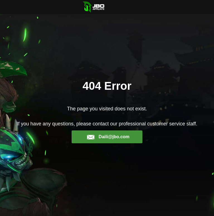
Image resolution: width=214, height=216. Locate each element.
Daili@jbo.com (108, 137)
